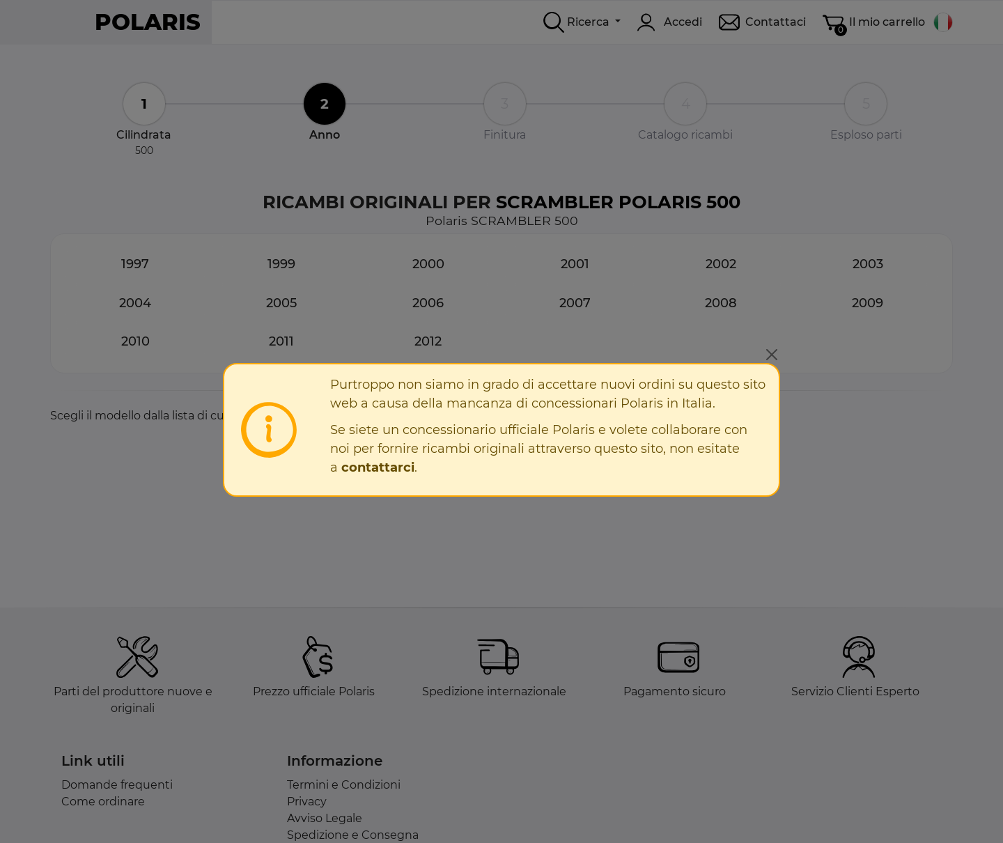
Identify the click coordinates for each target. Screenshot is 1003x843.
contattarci (377, 467)
